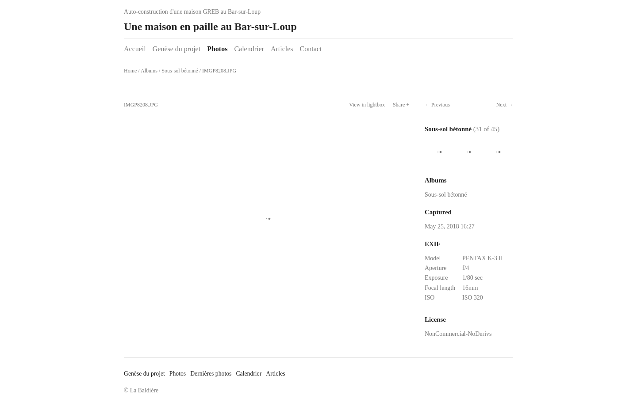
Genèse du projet (176, 49)
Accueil (135, 49)
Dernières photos (210, 373)
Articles (282, 49)
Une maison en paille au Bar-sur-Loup (210, 26)
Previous (440, 105)
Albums (149, 71)
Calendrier (249, 49)
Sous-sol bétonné (179, 71)
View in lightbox (367, 105)
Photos (217, 49)
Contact (311, 49)
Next (501, 105)
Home (130, 71)
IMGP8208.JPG (219, 71)
